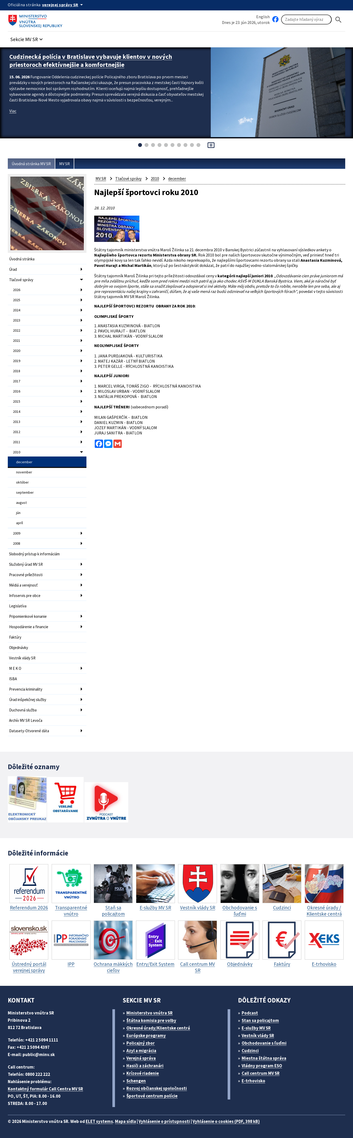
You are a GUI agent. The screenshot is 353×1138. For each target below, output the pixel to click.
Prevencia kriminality (25, 689)
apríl (19, 522)
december (24, 462)
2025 (16, 300)
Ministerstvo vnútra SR (149, 1013)
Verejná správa (141, 1058)
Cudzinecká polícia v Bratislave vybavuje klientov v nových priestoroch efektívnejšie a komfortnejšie (90, 61)
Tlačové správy (21, 279)
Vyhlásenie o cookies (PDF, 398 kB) (226, 1121)
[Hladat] (338, 20)
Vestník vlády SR (22, 657)
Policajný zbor (140, 1043)
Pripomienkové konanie (28, 616)
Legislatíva (17, 605)
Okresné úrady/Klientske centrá (158, 1028)
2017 (16, 381)
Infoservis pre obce (24, 595)
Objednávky (18, 647)
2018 (16, 371)
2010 (16, 452)
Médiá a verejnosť (23, 585)
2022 (16, 330)
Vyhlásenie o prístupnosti (164, 1121)
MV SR (64, 163)
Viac (12, 110)
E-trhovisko (253, 1081)
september (25, 492)
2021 (16, 340)
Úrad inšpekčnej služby (27, 699)
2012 (16, 431)
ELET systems (99, 1121)
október (22, 482)
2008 (16, 543)
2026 (16, 289)
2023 (16, 320)
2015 (16, 401)
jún (18, 512)
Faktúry (15, 637)
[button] (27, 38)
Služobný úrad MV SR (26, 564)
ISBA (13, 678)
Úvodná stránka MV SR (31, 163)
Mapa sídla (125, 1121)
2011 (16, 442)
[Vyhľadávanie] (306, 19)
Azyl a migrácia (141, 1050)
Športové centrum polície (152, 1096)
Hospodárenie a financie (28, 626)
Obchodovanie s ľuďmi (264, 1043)
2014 (16, 411)
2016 (16, 391)
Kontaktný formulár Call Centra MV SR (45, 1089)
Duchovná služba (23, 710)
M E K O (15, 668)
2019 (16, 360)
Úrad (13, 269)
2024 (16, 310)
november (24, 472)
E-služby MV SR (256, 1028)
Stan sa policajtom (260, 1020)
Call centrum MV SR (261, 1073)
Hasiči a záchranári (145, 1066)
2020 (16, 350)
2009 (16, 533)
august (21, 502)
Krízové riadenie (142, 1073)
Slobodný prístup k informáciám (34, 553)
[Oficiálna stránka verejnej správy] (63, 5)
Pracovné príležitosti (26, 574)
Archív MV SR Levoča (25, 720)
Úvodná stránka (22, 258)
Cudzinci (250, 1050)
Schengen (136, 1081)
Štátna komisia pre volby (151, 1020)
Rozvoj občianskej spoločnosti (156, 1088)
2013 (16, 421)
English (263, 16)
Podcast (250, 1013)
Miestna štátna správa (264, 1058)
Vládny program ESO (262, 1066)
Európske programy (146, 1035)
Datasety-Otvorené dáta (29, 730)
